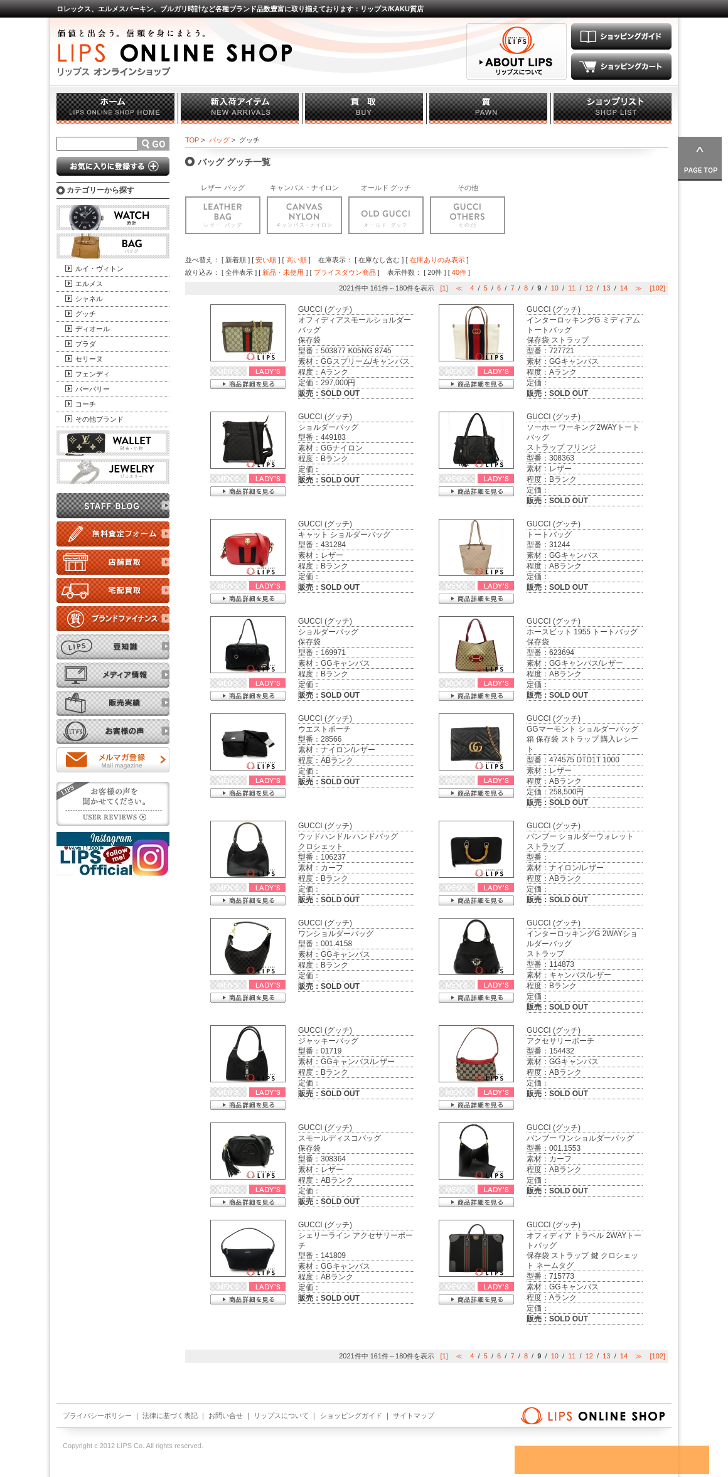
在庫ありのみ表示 (437, 260)
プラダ (85, 344)
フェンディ (92, 374)
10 (555, 288)
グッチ (85, 313)
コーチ (85, 404)
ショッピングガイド (351, 1415)
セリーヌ (89, 359)
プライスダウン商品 (345, 272)
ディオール (92, 329)
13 (606, 288)
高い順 (296, 260)
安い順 (265, 260)
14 (624, 288)
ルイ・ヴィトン (99, 268)
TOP (192, 140)
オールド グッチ (386, 187)
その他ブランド (99, 419)
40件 (459, 272)
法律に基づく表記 (170, 1415)
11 (571, 288)
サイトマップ (413, 1415)
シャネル (89, 298)
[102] (657, 288)
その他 (468, 187)
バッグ (219, 140)
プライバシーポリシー (97, 1415)
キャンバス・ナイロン (304, 187)
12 (589, 288)
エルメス (89, 283)
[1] (444, 288)
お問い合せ (225, 1415)
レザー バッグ (222, 187)
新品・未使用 (283, 272)
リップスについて (281, 1415)
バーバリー (92, 389)
